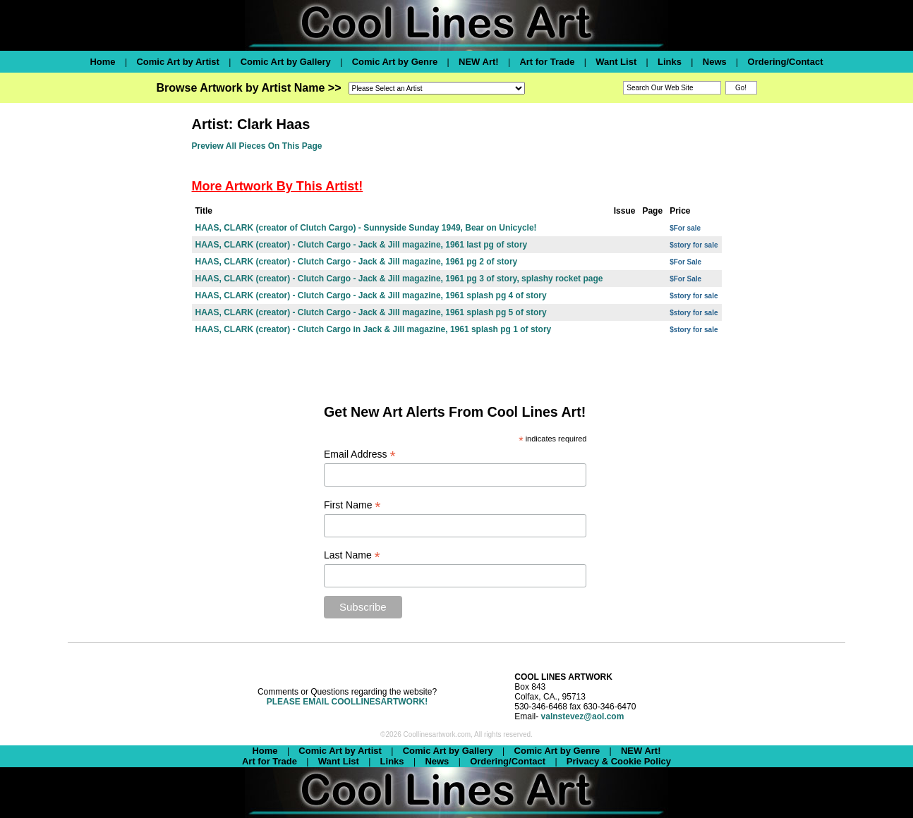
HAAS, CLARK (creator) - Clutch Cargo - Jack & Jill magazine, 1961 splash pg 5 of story (371, 312)
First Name (352, 505)
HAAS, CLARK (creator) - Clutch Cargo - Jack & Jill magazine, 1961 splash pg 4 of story (371, 295)
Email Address (360, 454)
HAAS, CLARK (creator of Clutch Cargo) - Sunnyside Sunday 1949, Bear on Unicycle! (366, 228)
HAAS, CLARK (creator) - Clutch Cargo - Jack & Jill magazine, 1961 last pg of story (361, 245)
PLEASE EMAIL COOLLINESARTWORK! (347, 702)
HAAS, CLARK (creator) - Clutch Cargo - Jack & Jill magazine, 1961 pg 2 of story (356, 262)
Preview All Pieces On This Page (257, 146)
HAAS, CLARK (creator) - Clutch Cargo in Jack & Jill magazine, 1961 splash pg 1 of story (373, 329)
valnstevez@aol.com (582, 716)
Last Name (352, 555)
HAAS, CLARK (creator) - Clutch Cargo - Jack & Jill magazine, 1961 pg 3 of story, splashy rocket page (399, 278)
